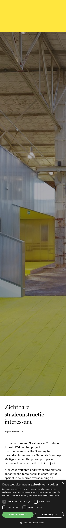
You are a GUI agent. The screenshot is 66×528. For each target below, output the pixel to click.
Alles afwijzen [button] (49, 514)
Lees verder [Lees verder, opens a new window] (54, 495)
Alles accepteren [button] (18, 514)
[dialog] (33, 504)
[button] (33, 522)
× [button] (62, 483)
